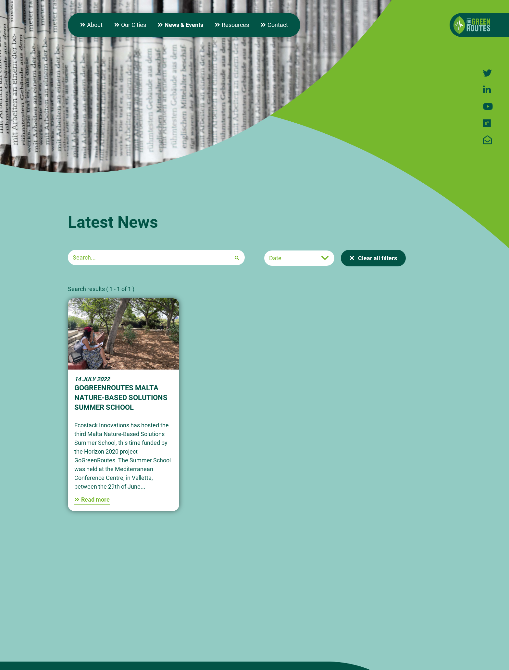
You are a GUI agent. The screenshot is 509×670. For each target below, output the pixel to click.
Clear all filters (377, 258)
